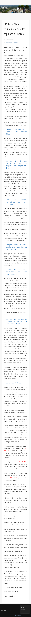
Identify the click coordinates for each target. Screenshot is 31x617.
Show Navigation (25, 15)
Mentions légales (17, 615)
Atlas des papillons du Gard (12, 42)
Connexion (24, 612)
